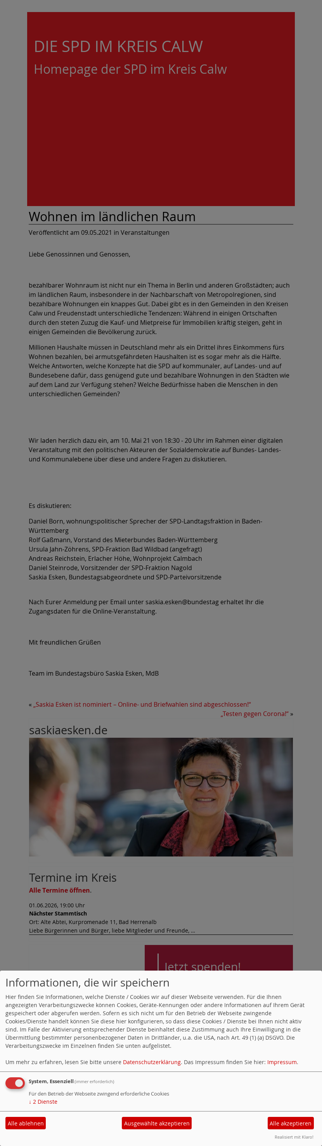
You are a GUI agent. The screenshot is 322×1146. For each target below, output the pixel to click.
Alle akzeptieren (291, 1123)
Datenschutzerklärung (152, 1062)
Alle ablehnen (26, 1123)
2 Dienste (43, 1101)
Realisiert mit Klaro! (294, 1137)
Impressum (282, 1062)
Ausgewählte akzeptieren (157, 1123)
